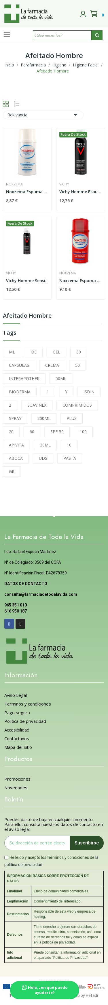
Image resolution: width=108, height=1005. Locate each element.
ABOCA (16, 458)
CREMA (52, 365)
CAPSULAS (19, 365)
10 (69, 445)
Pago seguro (17, 712)
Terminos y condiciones (27, 703)
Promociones (17, 779)
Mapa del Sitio (18, 747)
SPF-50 (57, 431)
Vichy (64, 184)
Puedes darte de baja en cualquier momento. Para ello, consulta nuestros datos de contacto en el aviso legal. (53, 824)
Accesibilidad (16, 729)
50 (77, 365)
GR (11, 471)
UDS (43, 458)
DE (34, 352)
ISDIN (89, 391)
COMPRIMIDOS (77, 405)
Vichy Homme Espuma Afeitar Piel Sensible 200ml (80, 191)
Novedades (15, 787)
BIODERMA (20, 391)
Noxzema (14, 184)
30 (78, 352)
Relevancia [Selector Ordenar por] (43, 114)
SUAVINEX (36, 405)
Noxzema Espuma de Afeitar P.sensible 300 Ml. (80, 280)
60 (32, 431)
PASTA (69, 458)
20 (11, 431)
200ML (43, 418)
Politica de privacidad (25, 721)
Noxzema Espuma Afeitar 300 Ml (27, 191)
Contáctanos (16, 738)
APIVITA (16, 445)
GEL (56, 352)
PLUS (72, 418)
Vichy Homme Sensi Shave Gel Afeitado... (27, 280)
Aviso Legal (15, 695)
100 (83, 431)
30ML (45, 445)
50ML (61, 378)
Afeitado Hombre (27, 316)
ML (12, 352)
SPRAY (15, 418)
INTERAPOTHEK (24, 378)
